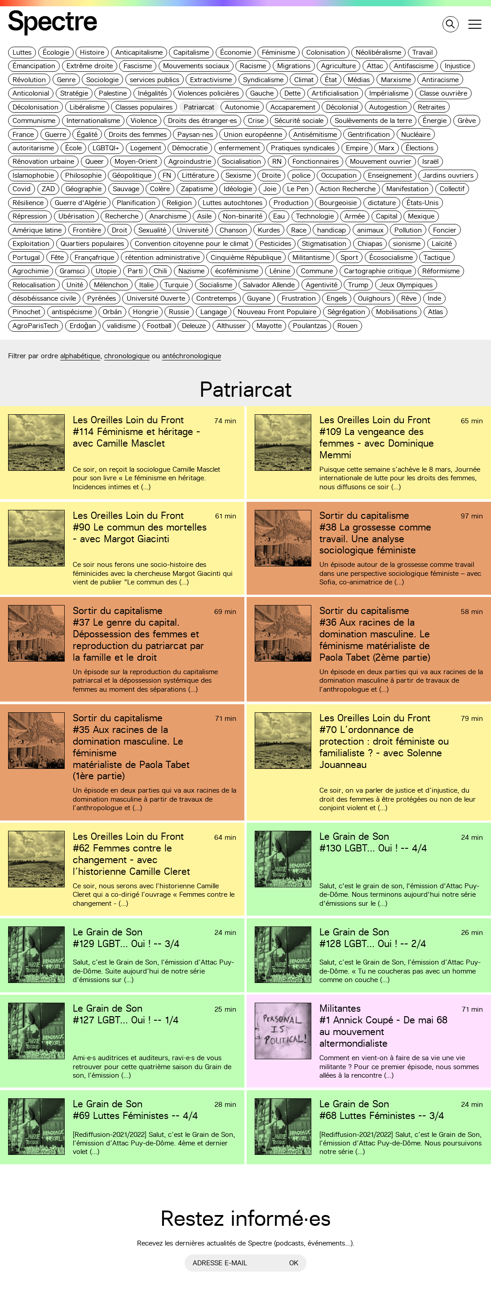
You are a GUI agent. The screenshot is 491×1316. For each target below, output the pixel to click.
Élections (419, 148)
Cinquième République (246, 257)
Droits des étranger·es (202, 120)
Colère (160, 188)
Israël (430, 161)
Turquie (176, 285)
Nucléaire (415, 134)
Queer (94, 161)
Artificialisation (335, 93)
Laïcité (442, 243)
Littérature (198, 175)
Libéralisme (87, 107)
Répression (30, 216)
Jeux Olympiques (406, 285)
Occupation (339, 175)
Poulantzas (310, 325)
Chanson (233, 230)
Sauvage (126, 188)
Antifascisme (413, 65)
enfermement (239, 148)
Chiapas (370, 243)
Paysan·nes (195, 134)
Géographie (84, 188)
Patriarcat (199, 107)
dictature (382, 202)
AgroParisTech (35, 325)
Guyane (258, 298)
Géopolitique (131, 175)
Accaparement (292, 107)
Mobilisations (396, 311)
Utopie (106, 271)
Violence (144, 120)
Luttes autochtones (232, 202)
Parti (135, 271)
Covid (22, 188)
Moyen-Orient (136, 161)
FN (167, 175)
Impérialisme (388, 93)
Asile (204, 216)
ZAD (48, 188)
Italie (146, 285)
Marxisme (396, 79)
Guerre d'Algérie (80, 202)
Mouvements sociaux (196, 65)
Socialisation (241, 161)
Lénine (280, 271)
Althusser (231, 325)
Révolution (29, 79)
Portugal (26, 257)
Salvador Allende (269, 285)
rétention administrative (162, 257)
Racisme (253, 65)
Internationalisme (93, 120)
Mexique (421, 216)
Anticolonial (31, 93)
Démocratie (190, 148)
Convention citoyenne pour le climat (191, 243)
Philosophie (83, 175)
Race (298, 230)
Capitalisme (191, 52)
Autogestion (388, 107)
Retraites (431, 107)
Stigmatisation (324, 243)
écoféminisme (236, 271)
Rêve (408, 298)
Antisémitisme (315, 134)
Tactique (437, 257)
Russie (179, 311)
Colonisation (325, 52)
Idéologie (238, 188)
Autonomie (242, 107)
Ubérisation (76, 216)
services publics (154, 79)
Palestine (113, 93)
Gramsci (72, 271)
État (331, 79)
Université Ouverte (156, 298)
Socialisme (215, 285)
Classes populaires (144, 107)
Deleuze (194, 325)
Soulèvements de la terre (373, 120)
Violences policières (208, 93)
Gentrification (369, 134)
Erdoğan (83, 325)
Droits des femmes (138, 134)
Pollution (408, 230)
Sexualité (152, 230)
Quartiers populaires (92, 243)
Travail (422, 52)
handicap (331, 230)
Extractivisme (211, 79)
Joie (269, 188)
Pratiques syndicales (303, 148)
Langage (213, 311)
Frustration (299, 298)
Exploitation (31, 243)
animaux (370, 230)
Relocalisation (34, 285)
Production (291, 202)
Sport (349, 257)
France (23, 134)
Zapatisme (197, 188)
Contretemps (216, 298)
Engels (337, 298)
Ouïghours (374, 298)
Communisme (34, 120)
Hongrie (145, 311)
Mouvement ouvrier (380, 161)
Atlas (435, 311)
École (73, 148)
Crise (256, 120)
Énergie (435, 120)
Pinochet (26, 311)
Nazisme (191, 271)
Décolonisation (35, 107)
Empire (357, 148)
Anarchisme (168, 216)
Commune (317, 271)
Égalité (87, 134)
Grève (467, 120)
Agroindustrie (189, 161)
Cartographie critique (377, 271)
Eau (279, 216)
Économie (235, 52)
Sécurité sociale (298, 120)
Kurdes (269, 230)
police (301, 175)
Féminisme (278, 52)
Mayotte (269, 325)
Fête (57, 257)
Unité (74, 285)
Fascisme (138, 65)
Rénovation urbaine (43, 161)
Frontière (87, 230)
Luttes (22, 52)
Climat (304, 79)
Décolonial (342, 107)
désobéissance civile (44, 298)
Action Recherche (348, 188)
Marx (386, 148)
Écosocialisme (391, 257)
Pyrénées (101, 298)
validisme (121, 325)
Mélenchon (111, 285)
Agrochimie (31, 271)
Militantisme (311, 257)
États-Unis (422, 202)
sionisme (406, 243)
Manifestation (407, 188)
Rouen (347, 325)
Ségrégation (346, 311)
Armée (355, 216)
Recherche (121, 216)
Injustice (457, 65)
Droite (271, 175)
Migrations (293, 65)
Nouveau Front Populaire (277, 311)
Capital (386, 216)
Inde (434, 298)
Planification (136, 202)
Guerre (55, 134)
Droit (119, 230)
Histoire (92, 52)
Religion (179, 202)
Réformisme (441, 271)
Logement (145, 148)
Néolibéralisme (378, 52)
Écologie (56, 52)
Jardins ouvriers (448, 175)
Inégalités (152, 93)
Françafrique (94, 257)
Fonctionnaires (315, 161)
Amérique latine (37, 230)
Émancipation (34, 65)
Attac (375, 65)
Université (192, 230)
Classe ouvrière (443, 93)
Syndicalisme (263, 79)
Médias (359, 79)
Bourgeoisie (338, 202)
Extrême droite (89, 65)
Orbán (112, 311)
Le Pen (298, 188)
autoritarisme (33, 148)
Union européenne (253, 134)
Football (159, 325)
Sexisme (238, 175)
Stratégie (74, 93)
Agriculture (338, 65)
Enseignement (390, 175)
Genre (66, 79)
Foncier (444, 230)
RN (277, 161)
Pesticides (275, 243)
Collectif (452, 188)
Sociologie (102, 79)
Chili (160, 271)
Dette (292, 93)
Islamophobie (33, 175)
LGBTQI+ (106, 148)
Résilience (28, 202)
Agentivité (321, 285)
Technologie (315, 216)
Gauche (262, 93)
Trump (358, 285)
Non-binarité (242, 216)
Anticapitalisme (139, 52)
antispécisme (72, 311)
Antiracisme (440, 79)
